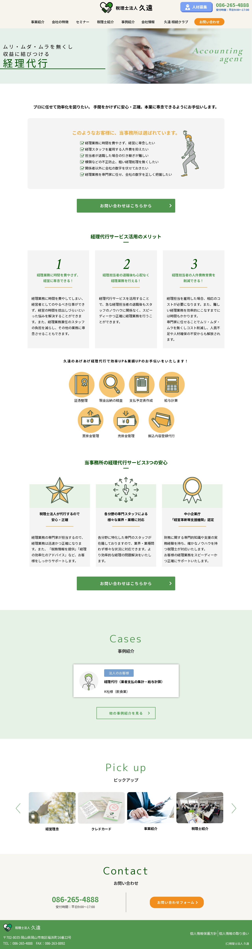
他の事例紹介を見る (130, 713)
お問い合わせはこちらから (136, 205)
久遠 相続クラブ (176, 21)
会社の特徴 (60, 21)
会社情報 (148, 21)
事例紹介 (128, 21)
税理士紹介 (105, 21)
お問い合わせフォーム (177, 902)
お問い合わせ (209, 21)
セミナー (82, 21)
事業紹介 (37, 21)
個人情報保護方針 (203, 933)
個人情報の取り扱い (234, 933)
